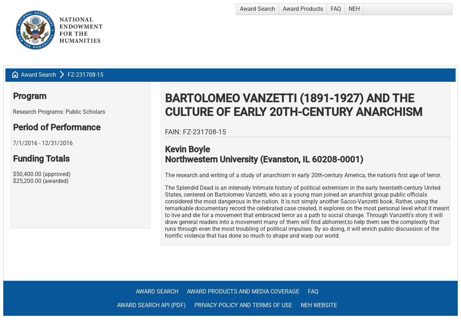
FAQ (336, 8)
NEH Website (319, 305)
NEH (354, 8)
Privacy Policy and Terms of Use (243, 305)
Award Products (303, 8)
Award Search (257, 8)
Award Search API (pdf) (151, 305)
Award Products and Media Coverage (243, 291)
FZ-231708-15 (85, 74)
